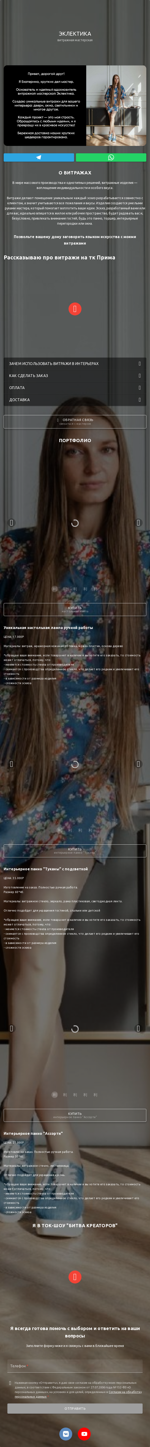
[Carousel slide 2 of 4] (70, 830)
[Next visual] (138, 523)
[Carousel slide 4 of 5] (85, 589)
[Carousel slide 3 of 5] (75, 589)
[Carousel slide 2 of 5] (65, 589)
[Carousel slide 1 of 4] (60, 830)
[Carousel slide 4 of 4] (90, 830)
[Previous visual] (11, 523)
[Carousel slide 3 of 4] (80, 830)
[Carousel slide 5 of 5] (95, 589)
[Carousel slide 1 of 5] (54, 589)
